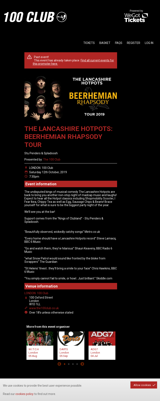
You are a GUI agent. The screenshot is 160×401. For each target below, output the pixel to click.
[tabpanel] (39, 345)
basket (104, 43)
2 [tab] (69, 364)
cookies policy (24, 394)
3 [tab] (73, 364)
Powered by (136, 16)
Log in (149, 43)
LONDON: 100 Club (36, 293)
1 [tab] (65, 364)
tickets (89, 43)
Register (133, 43)
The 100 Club (51, 159)
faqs (118, 43)
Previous (59, 364)
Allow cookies (142, 385)
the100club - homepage (35, 17)
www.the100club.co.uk (44, 308)
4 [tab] (77, 364)
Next (82, 364)
